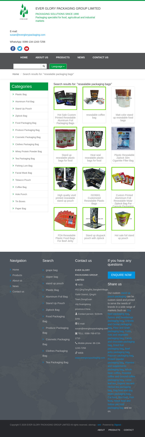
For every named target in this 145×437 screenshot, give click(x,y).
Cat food (112, 397)
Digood (117, 425)
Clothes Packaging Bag (27, 144)
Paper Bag (20, 208)
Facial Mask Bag (23, 173)
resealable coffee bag (95, 116)
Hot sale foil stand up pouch (124, 237)
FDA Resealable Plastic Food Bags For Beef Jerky (66, 238)
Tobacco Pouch (23, 180)
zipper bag (51, 276)
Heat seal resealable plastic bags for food (94, 158)
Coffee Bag (21, 187)
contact (129, 430)
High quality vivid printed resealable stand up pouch (66, 198)
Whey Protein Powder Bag (28, 151)
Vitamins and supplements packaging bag (121, 366)
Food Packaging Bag (25, 123)
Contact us (100, 57)
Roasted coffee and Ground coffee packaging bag (121, 376)
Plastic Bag (21, 94)
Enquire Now (121, 274)
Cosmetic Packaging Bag (28, 137)
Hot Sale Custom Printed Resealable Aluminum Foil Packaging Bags (65, 119)
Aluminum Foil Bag (24, 101)
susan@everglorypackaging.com (27, 34)
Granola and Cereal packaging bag (121, 324)
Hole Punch (21, 194)
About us (41, 57)
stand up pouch (54, 283)
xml (99, 425)
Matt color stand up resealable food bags (123, 117)
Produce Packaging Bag (27, 130)
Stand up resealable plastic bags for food (65, 158)
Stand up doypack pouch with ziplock (94, 237)
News (81, 57)
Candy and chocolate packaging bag (121, 342)
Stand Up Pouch (23, 108)
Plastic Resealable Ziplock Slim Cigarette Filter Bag (123, 158)
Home (24, 57)
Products (63, 57)
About (101, 430)
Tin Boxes (20, 201)
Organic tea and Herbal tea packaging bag (121, 387)
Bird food (123, 397)
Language (58, 66)
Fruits (128, 331)
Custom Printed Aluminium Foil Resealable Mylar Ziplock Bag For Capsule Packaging (123, 201)
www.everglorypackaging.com (90, 357)
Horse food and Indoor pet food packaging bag (119, 404)
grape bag (51, 270)
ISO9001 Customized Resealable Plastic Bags (94, 199)
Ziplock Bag (21, 115)
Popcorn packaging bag (120, 355)
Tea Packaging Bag (25, 158)
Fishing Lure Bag (23, 165)
